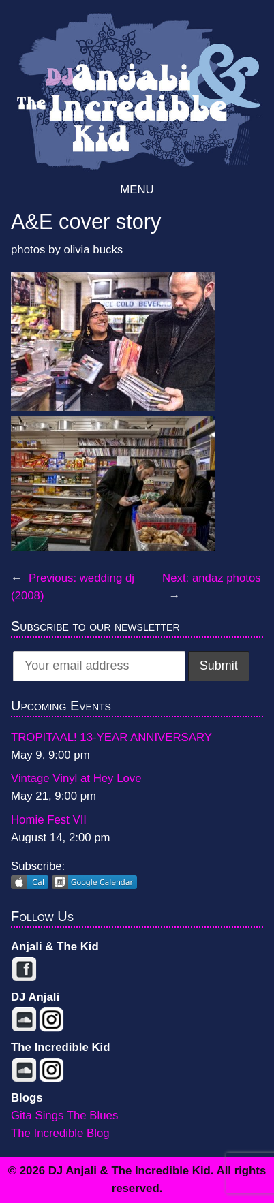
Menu (136, 189)
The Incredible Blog (60, 1133)
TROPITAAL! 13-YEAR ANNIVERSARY (111, 737)
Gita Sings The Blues (64, 1115)
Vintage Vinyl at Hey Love (76, 778)
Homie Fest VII (49, 819)
